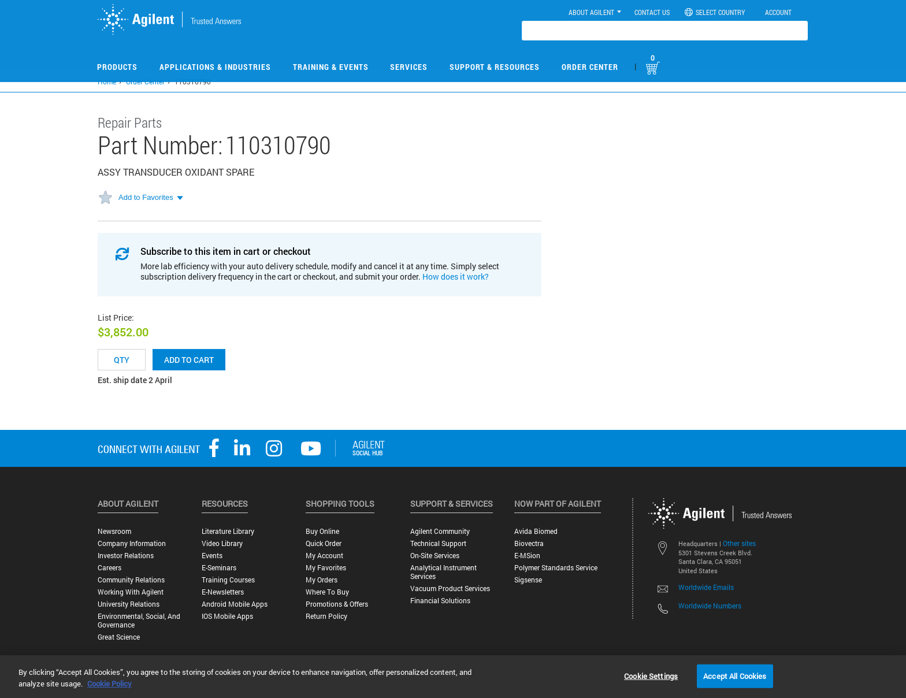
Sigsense (528, 580)
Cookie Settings (651, 675)
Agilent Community (440, 531)
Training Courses (228, 580)
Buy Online (322, 531)
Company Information (132, 543)
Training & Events (331, 66)
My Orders (321, 580)
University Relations (128, 604)
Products (117, 66)
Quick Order (323, 543)
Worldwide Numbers (709, 605)
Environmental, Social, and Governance (139, 620)
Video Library (222, 543)
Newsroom (114, 531)
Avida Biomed (536, 531)
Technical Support (438, 543)
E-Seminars (219, 567)
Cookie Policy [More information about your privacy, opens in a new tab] (109, 683)
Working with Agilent (131, 592)
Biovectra (529, 543)
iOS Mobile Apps (227, 616)
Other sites (739, 543)
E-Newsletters (223, 592)
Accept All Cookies (734, 675)
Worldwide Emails (706, 587)
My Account (324, 555)
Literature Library (228, 531)
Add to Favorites (145, 197)
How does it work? (455, 276)
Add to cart (189, 359)
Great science (119, 637)
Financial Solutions (440, 600)
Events (212, 555)
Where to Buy (327, 592)
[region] (453, 676)
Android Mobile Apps (235, 604)
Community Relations (131, 580)
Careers (109, 567)
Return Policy (326, 616)
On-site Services (434, 555)
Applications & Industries (215, 66)
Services (409, 66)
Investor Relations (126, 555)
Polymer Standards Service (555, 567)
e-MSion (527, 555)
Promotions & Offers (337, 604)
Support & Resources (495, 66)
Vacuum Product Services (450, 588)
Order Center (590, 66)
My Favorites (326, 567)
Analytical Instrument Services (443, 572)
